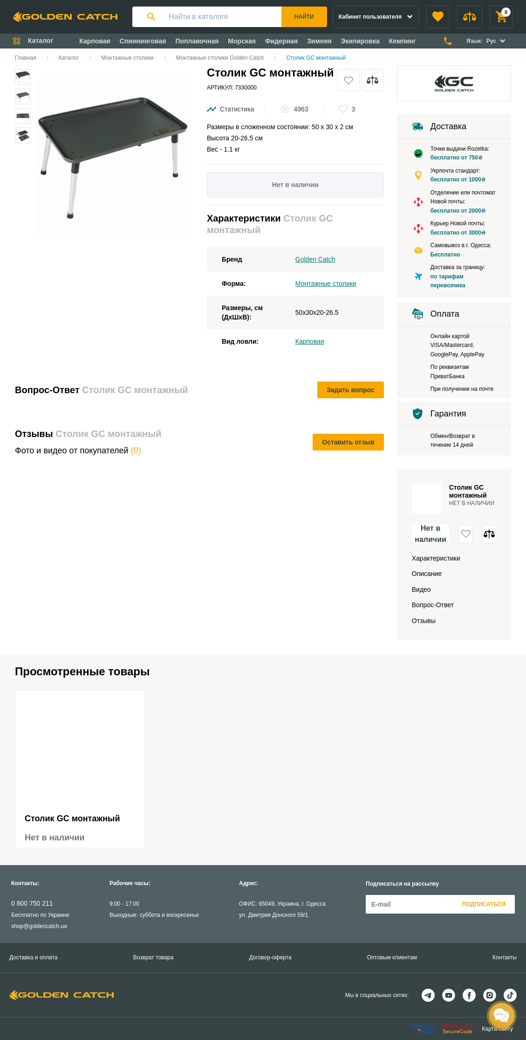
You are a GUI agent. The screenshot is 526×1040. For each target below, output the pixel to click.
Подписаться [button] (484, 904)
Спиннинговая (143, 41)
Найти (304, 17)
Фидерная (281, 41)
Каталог (69, 58)
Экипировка (360, 41)
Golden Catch (315, 259)
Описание (427, 573)
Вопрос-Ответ (433, 605)
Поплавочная (197, 41)
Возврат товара (153, 957)
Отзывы (424, 620)
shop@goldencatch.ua (39, 926)
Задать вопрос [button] (351, 390)
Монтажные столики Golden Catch (220, 58)
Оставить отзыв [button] (348, 442)
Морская (242, 41)
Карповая (94, 41)
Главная (25, 58)
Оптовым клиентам (392, 957)
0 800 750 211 (32, 903)
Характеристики (436, 558)
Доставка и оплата (33, 957)
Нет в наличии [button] (430, 534)
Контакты (504, 957)
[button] (438, 17)
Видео (421, 589)
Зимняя (319, 41)
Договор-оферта (270, 957)
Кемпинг (402, 41)
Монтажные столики (127, 58)
